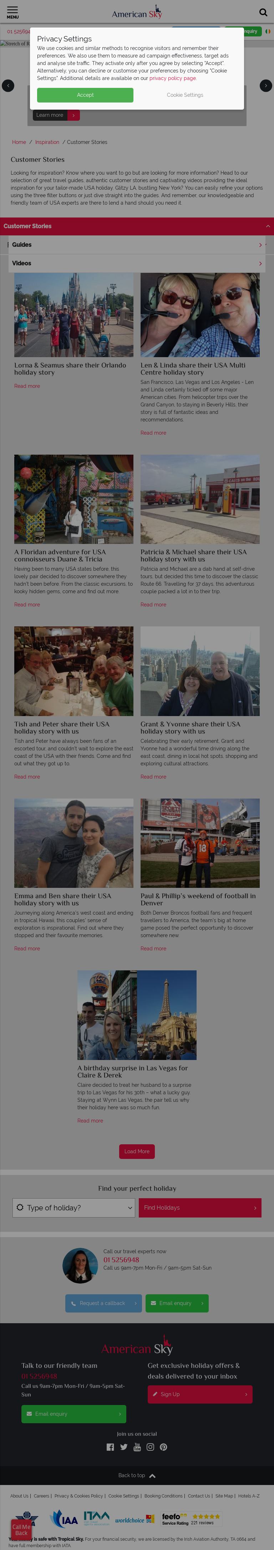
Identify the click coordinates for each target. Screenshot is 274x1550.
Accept (85, 95)
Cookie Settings (185, 95)
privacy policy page (172, 78)
